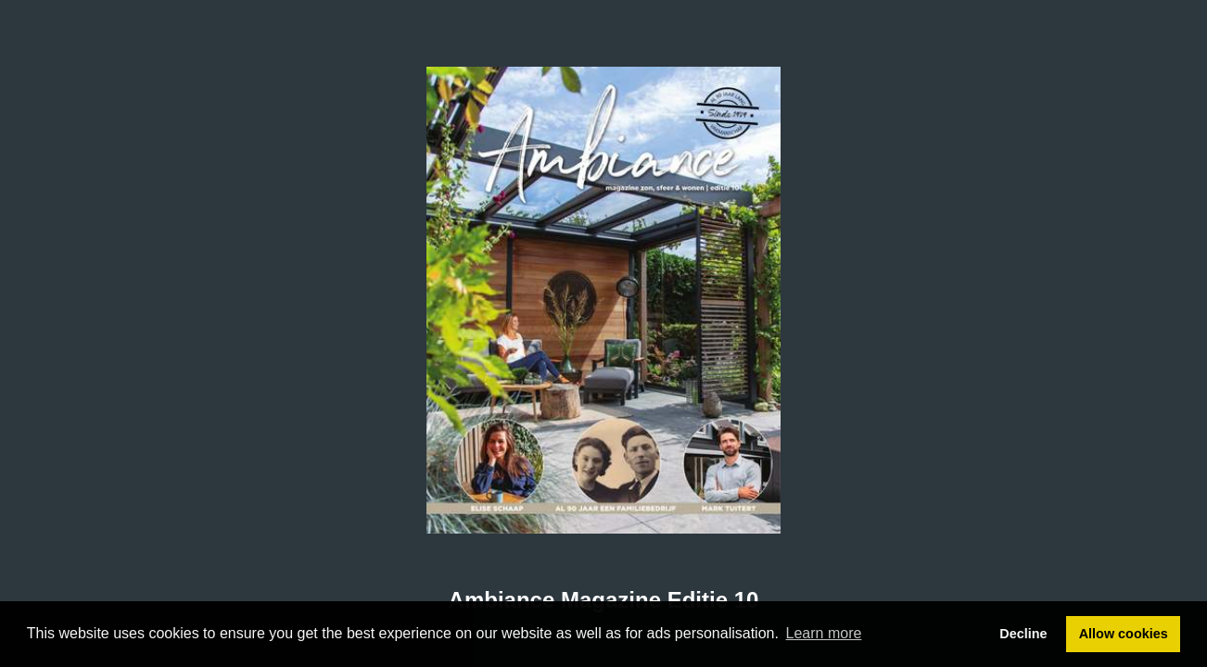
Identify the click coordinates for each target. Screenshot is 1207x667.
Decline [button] (1023, 633)
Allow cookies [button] (1123, 633)
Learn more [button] (824, 633)
